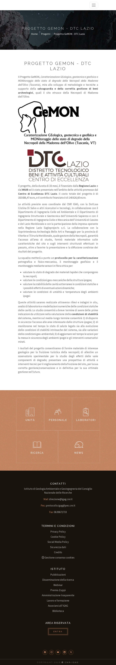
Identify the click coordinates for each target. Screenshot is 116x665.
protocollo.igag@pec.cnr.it (60, 505)
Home (34, 33)
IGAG (75, 662)
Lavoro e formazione (58, 600)
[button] (45, 652)
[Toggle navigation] (93, 5)
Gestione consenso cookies (58, 557)
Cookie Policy (58, 536)
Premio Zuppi (58, 590)
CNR (67, 662)
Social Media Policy (58, 542)
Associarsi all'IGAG (58, 605)
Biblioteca (58, 611)
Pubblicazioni (58, 574)
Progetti (45, 33)
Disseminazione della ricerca (58, 579)
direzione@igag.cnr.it (60, 499)
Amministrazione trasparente (58, 595)
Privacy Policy (58, 531)
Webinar (58, 585)
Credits (58, 552)
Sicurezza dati (58, 547)
